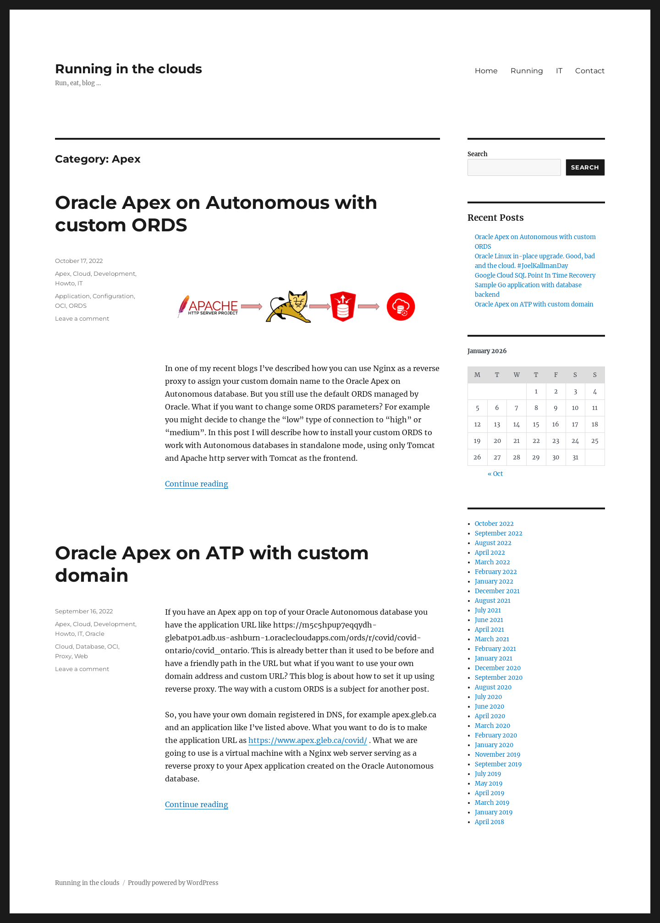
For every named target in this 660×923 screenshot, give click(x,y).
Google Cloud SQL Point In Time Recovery (535, 275)
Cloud (82, 273)
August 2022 (493, 543)
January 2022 (494, 581)
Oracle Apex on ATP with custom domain (534, 304)
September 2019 (498, 764)
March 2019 (492, 803)
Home (486, 70)
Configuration (113, 296)
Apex (62, 273)
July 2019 (488, 774)
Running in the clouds (128, 68)
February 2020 (496, 735)
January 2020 (494, 745)
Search (478, 154)
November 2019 (498, 755)
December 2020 (498, 668)
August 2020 (493, 687)
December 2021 (497, 591)
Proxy (63, 656)
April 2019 (490, 793)
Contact (590, 70)
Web (81, 656)
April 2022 (490, 553)
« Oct (495, 474)
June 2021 (489, 620)
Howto (65, 283)
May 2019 (489, 783)
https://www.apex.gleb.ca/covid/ (307, 740)
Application (72, 296)
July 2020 (488, 697)
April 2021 (489, 630)
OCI (60, 305)
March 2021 (492, 639)
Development (114, 273)
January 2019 (494, 812)
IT (559, 70)
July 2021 (488, 610)
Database (90, 646)
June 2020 (489, 706)
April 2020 (490, 716)
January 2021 (493, 658)
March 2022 (492, 562)
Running (527, 70)
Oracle (94, 633)
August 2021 (493, 601)
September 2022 (498, 533)
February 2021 (495, 649)
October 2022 (494, 524)
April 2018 (489, 822)
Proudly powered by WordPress (173, 883)
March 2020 (492, 726)
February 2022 (496, 572)
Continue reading (196, 483)
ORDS (78, 305)
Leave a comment (82, 318)
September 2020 (498, 678)
